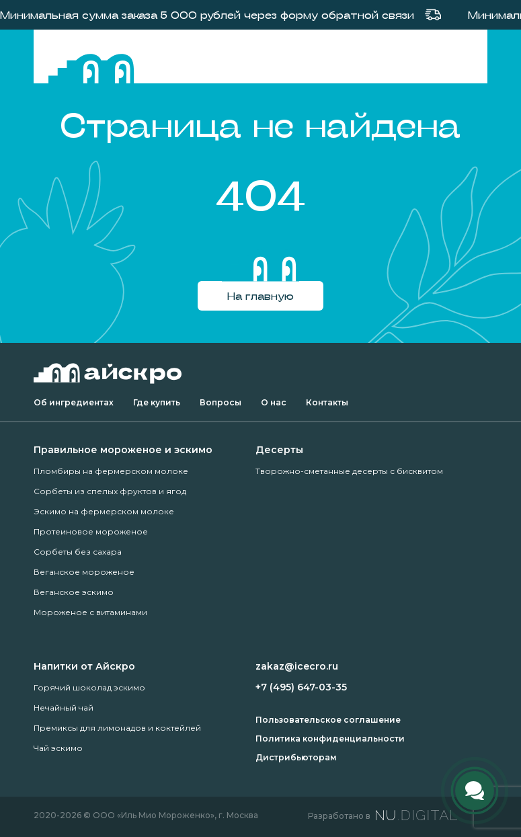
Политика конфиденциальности (330, 738)
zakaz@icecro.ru (296, 666)
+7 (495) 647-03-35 (301, 687)
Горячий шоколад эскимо (89, 687)
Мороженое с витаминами (90, 612)
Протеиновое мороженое (91, 531)
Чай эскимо (58, 748)
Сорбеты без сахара (78, 552)
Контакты (327, 402)
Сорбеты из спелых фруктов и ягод (110, 491)
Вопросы (220, 402)
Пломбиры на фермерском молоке (111, 471)
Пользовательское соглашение (328, 720)
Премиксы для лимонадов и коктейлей (117, 728)
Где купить (156, 402)
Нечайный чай (63, 708)
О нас (273, 402)
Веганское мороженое (84, 572)
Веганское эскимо (74, 592)
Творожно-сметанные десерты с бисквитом (349, 471)
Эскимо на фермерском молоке (104, 511)
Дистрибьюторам (296, 757)
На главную (260, 295)
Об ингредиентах (74, 402)
